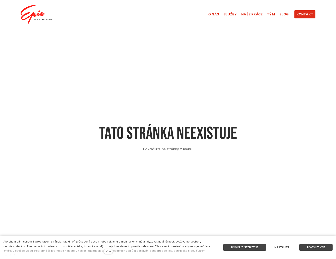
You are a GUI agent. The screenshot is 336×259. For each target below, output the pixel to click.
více (108, 251)
